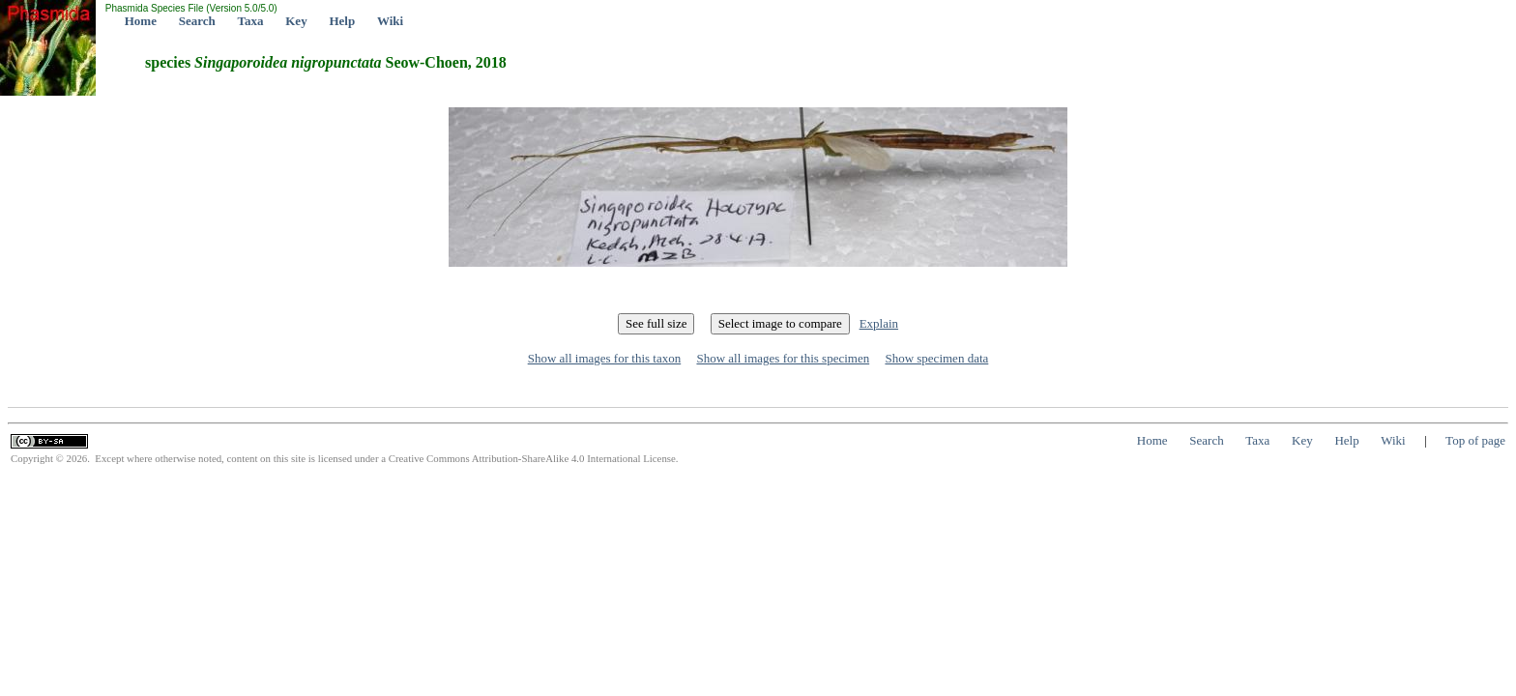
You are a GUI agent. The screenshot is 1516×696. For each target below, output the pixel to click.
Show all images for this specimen (782, 358)
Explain (879, 323)
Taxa (251, 21)
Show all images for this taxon (605, 358)
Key (295, 21)
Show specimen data (936, 358)
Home (141, 21)
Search (197, 21)
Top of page (1475, 440)
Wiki (390, 21)
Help (342, 21)
